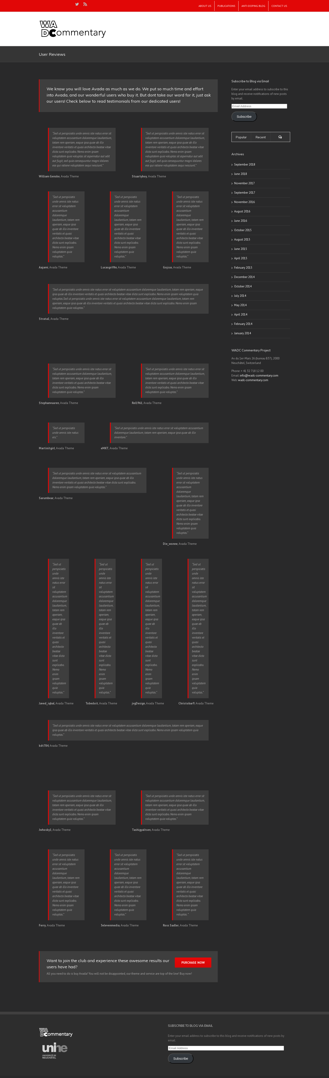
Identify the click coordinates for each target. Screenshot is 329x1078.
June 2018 (240, 174)
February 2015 (243, 268)
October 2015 (243, 230)
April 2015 (240, 258)
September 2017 (244, 193)
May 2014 (240, 305)
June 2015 (240, 249)
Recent (261, 137)
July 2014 (240, 296)
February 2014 (243, 324)
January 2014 (242, 333)
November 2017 (244, 183)
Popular (241, 137)
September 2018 (244, 164)
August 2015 (242, 239)
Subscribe (244, 116)
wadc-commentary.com (253, 380)
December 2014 (244, 277)
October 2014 (243, 286)
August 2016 (242, 211)
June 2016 (240, 221)
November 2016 (244, 202)
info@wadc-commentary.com (259, 375)
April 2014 (240, 314)
